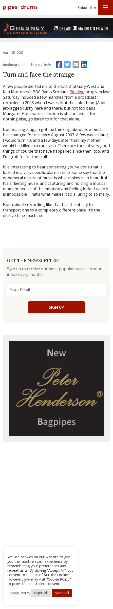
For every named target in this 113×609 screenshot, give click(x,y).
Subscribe (86, 7)
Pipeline (77, 91)
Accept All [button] (62, 592)
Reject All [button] (41, 592)
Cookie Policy (19, 593)
